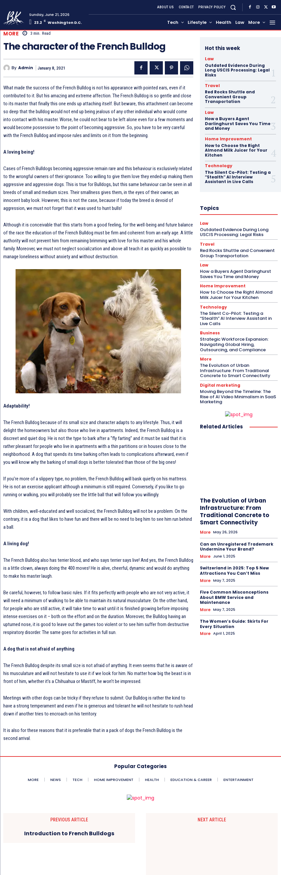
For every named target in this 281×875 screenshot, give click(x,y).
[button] (233, 7)
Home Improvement (223, 137)
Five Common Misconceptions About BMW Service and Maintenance (234, 591)
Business (209, 329)
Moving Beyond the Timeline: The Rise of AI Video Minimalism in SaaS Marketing (238, 391)
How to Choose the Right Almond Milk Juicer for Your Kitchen (236, 148)
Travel (211, 84)
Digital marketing (218, 380)
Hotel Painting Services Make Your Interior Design (212, 849)
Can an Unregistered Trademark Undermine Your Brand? (236, 541)
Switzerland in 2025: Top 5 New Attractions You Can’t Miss (234, 564)
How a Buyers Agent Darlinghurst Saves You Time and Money (237, 122)
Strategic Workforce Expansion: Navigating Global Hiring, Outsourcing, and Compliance (234, 340)
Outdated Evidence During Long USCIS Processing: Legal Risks (237, 69)
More (11, 33)
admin (25, 68)
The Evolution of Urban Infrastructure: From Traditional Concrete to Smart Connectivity (235, 365)
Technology (216, 163)
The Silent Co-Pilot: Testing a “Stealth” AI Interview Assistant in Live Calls (238, 174)
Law (208, 58)
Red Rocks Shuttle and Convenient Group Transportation (230, 95)
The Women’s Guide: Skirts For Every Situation (234, 616)
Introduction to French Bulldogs (69, 833)
